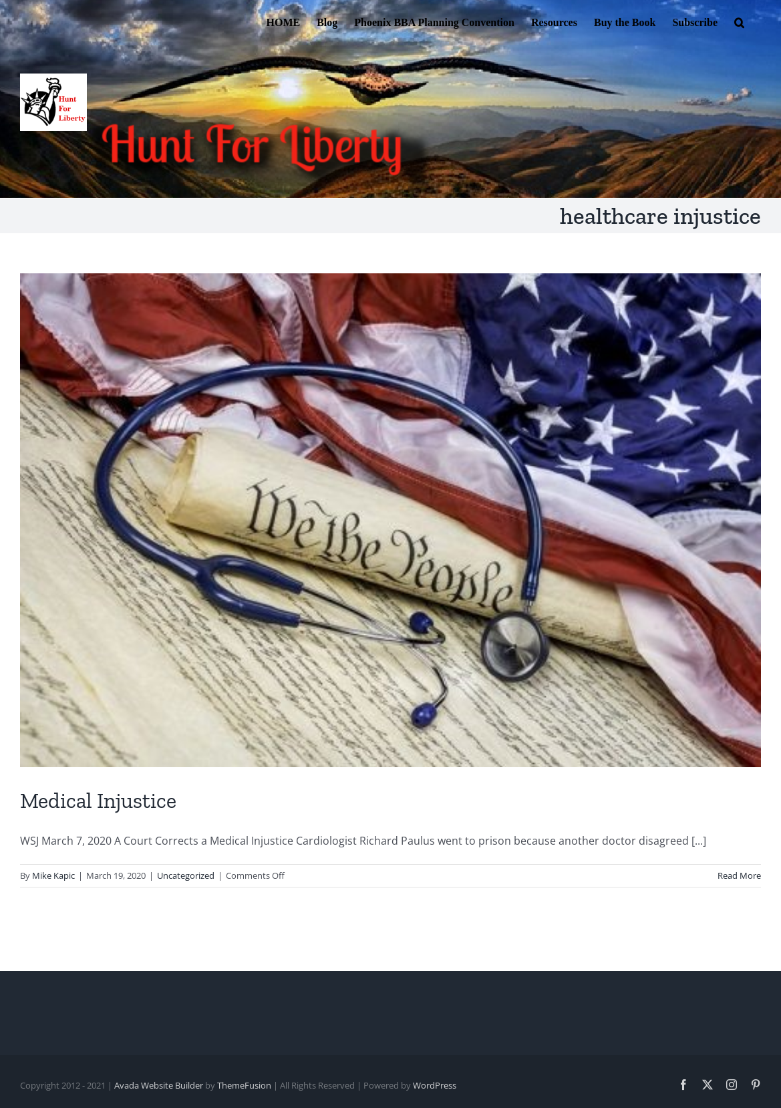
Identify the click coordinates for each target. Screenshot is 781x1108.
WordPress (434, 1085)
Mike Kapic (53, 875)
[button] (739, 21)
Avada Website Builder (158, 1085)
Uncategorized (185, 875)
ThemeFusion (244, 1085)
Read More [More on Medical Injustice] (739, 875)
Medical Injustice (98, 800)
